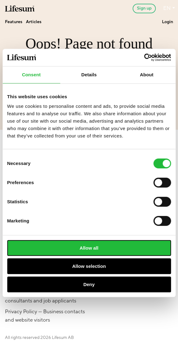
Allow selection (89, 266)
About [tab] (147, 74)
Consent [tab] (31, 74)
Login (167, 22)
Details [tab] (89, 74)
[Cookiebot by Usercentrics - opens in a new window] (144, 57)
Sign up (144, 8)
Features (13, 22)
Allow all (89, 248)
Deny (89, 284)
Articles (33, 22)
